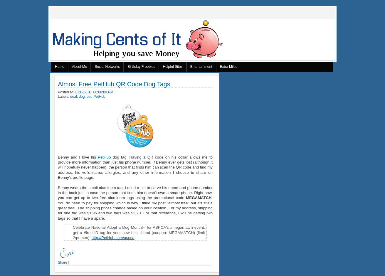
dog (82, 97)
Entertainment (201, 67)
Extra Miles (228, 67)
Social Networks (107, 67)
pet (89, 97)
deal (73, 97)
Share (62, 262)
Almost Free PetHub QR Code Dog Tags (114, 84)
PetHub (99, 97)
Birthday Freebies (141, 67)
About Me (79, 67)
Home (59, 67)
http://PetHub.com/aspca (113, 237)
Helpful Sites (172, 67)
